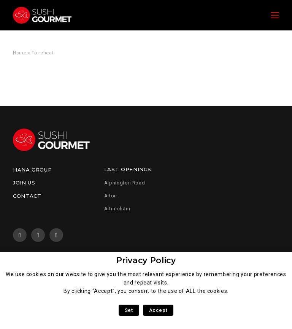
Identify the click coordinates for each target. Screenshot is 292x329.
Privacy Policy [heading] (146, 260)
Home (20, 53)
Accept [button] (158, 310)
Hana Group (32, 170)
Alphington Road (124, 183)
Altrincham (117, 208)
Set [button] (129, 310)
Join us (24, 183)
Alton (110, 196)
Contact (27, 196)
